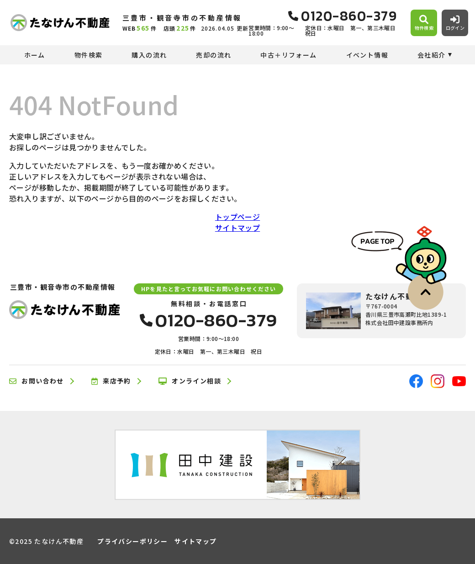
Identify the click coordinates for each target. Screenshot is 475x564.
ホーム (34, 54)
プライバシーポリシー (132, 541)
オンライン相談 (189, 381)
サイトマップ (237, 227)
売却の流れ (213, 54)
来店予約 (111, 381)
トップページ (237, 216)
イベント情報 (367, 54)
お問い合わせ (36, 381)
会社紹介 (431, 54)
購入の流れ (149, 54)
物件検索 (88, 54)
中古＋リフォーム (288, 54)
